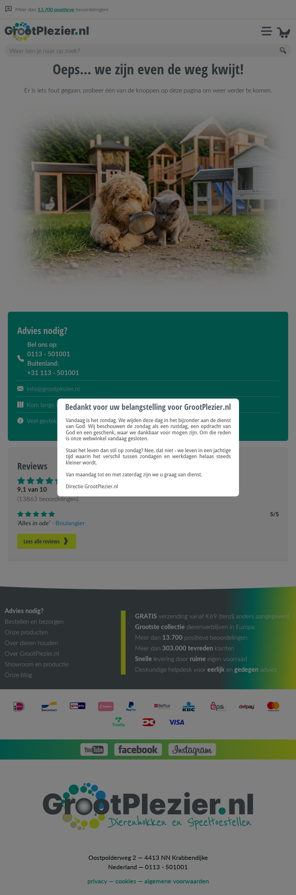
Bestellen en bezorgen (34, 621)
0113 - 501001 (166, 866)
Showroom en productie (37, 664)
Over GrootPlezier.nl (32, 653)
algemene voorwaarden (176, 880)
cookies (125, 880)
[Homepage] (76, 31)
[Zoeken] (283, 50)
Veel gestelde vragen (49, 420)
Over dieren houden (31, 642)
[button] (266, 31)
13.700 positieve (56, 9)
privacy (97, 880)
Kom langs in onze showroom (61, 404)
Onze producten (26, 632)
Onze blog (18, 674)
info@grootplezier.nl (48, 388)
